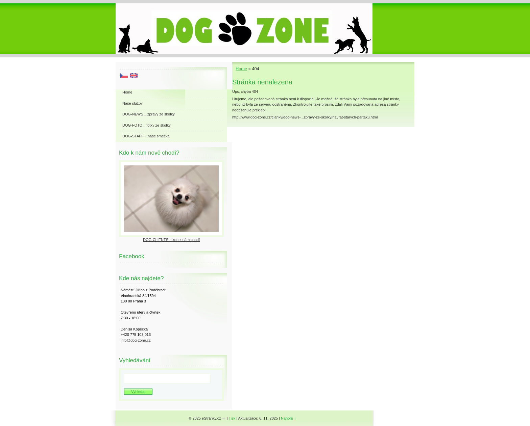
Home (241, 68)
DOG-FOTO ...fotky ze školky (146, 125)
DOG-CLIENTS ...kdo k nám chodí (171, 240)
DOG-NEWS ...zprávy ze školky (148, 114)
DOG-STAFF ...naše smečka (146, 136)
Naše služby (132, 103)
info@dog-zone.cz (136, 340)
